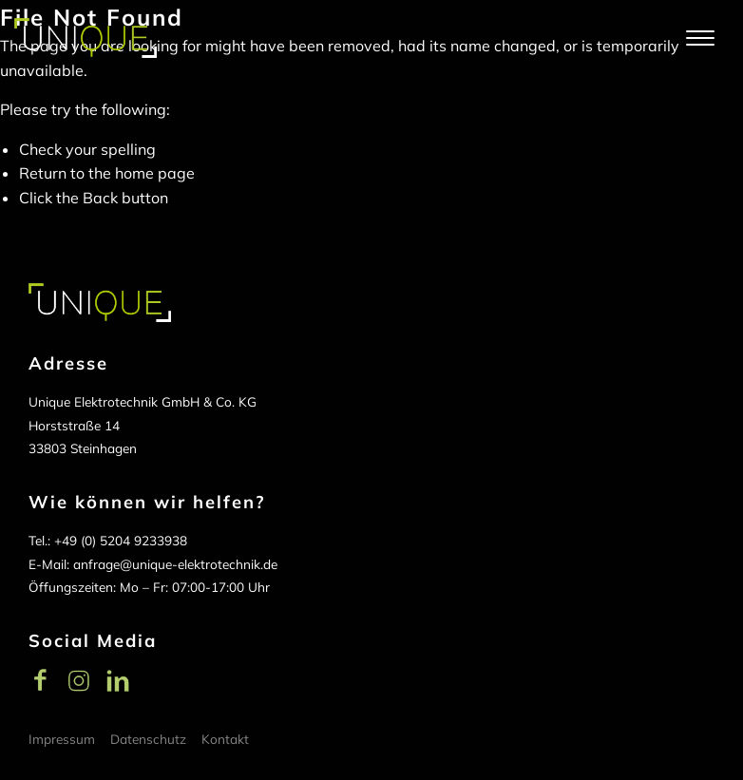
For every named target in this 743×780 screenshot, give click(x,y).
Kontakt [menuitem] (225, 739)
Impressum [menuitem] (62, 739)
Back (100, 197)
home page (155, 172)
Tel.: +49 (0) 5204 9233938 (108, 540)
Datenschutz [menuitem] (148, 739)
